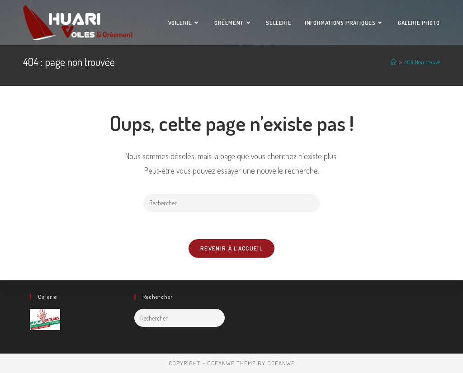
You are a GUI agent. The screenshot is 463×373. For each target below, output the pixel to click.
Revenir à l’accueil (231, 248)
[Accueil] (394, 62)
